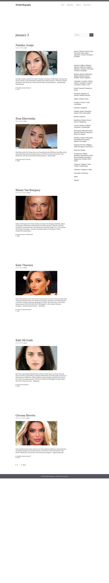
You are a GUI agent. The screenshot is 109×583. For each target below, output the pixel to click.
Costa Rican (77, 85)
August (86, 53)
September (77, 55)
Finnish (81, 99)
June (79, 53)
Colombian (82, 83)
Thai (89, 164)
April (91, 51)
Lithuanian (77, 127)
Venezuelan (77, 173)
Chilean (90, 81)
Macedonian (77, 131)
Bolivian (81, 76)
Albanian (88, 65)
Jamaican (76, 116)
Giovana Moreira (25, 415)
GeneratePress (64, 476)
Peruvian (82, 145)
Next (25, 465)
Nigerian (76, 141)
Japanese (82, 116)
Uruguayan (84, 169)
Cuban (84, 85)
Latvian (76, 125)
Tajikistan (84, 164)
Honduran (77, 108)
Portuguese (81, 146)
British (82, 77)
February (82, 51)
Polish (75, 146)
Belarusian (89, 74)
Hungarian (84, 108)
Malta (90, 131)
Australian (90, 69)
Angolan (88, 67)
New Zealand (78, 139)
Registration (70, 5)
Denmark (81, 88)
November (90, 55)
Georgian (76, 102)
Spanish (81, 157)
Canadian (84, 81)
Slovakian (77, 155)
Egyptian (84, 93)
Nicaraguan (85, 139)
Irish (18, 384)
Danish (76, 88)
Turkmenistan (83, 166)
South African (84, 155)
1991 (18, 89)
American (19, 309)
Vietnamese (84, 173)
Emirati (82, 95)
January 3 (28, 88)
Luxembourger (85, 127)
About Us (78, 5)
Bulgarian (87, 77)
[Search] (91, 35)
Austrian (77, 70)
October (83, 55)
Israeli (84, 113)
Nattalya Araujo (25, 45)
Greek (87, 102)
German (82, 102)
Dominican (88, 88)
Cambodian (77, 81)
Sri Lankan (87, 157)
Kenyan (84, 120)
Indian (82, 111)
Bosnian (87, 76)
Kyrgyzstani (83, 122)
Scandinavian (78, 154)
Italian (89, 113)
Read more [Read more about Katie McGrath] (36, 381)
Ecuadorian (77, 93)
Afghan (82, 65)
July (82, 53)
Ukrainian (77, 169)
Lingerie (88, 125)
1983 (18, 386)
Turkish (76, 166)
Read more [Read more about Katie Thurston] (42, 306)
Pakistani (76, 145)
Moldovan (89, 132)
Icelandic (76, 111)
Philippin (88, 145)
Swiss (89, 159)
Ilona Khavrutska (25, 118)
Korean (89, 120)
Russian (28, 159)
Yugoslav (76, 180)
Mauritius (77, 132)
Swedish (84, 159)
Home (62, 5)
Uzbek (90, 169)
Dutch (76, 90)
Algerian (76, 67)
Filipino (76, 99)
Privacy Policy (87, 5)
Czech (88, 85)
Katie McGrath (24, 340)
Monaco (83, 134)
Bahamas (76, 74)
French (86, 99)
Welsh (76, 176)
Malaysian (85, 131)
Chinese (76, 83)
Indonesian (88, 111)
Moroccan (77, 134)
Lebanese (82, 125)
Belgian (76, 76)
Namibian (77, 138)
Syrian (76, 161)
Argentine (77, 69)
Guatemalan (77, 104)
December (77, 56)
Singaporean (77, 159)
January (24, 88)
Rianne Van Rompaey (28, 190)
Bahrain (82, 74)
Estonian (87, 95)
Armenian (83, 69)
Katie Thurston (24, 265)
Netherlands (30, 234)
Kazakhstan (77, 120)
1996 (18, 236)
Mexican (82, 132)
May (76, 53)
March (87, 51)
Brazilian (19, 88)
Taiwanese (77, 164)
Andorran (82, 67)
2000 (18, 161)
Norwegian (83, 141)
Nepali (82, 138)
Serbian (85, 154)
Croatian (89, 83)
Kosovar (76, 122)
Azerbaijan (83, 70)
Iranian (76, 113)
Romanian (77, 150)
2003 (18, 457)
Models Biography (23, 5)
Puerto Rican (89, 146)
